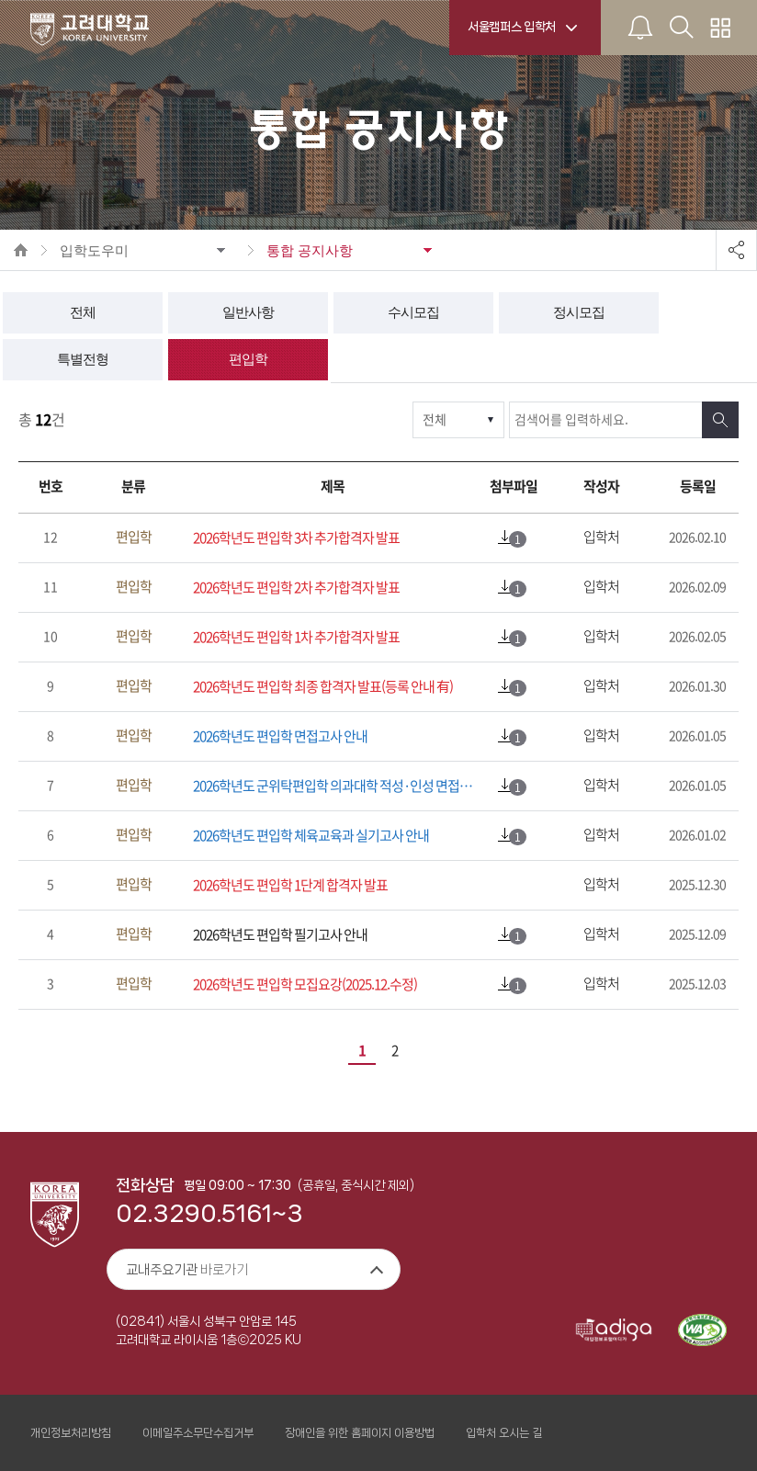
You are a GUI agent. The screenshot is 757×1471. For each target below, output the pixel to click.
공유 (736, 250)
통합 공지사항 (309, 250)
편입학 (248, 359)
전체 (83, 312)
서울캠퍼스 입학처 (512, 26)
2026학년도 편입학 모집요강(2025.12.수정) (305, 984)
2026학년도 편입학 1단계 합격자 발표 (290, 885)
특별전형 (82, 359)
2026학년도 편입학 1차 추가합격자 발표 (296, 637)
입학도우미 (94, 250)
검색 (720, 420)
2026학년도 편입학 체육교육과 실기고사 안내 (311, 836)
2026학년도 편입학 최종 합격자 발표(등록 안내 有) (323, 687)
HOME (21, 250)
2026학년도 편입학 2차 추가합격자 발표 (296, 587)
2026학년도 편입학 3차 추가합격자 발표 (296, 538)
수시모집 (413, 312)
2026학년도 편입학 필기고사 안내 (280, 935)
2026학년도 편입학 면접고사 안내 (280, 736)
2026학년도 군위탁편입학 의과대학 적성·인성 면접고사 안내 (337, 786)
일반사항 (248, 312)
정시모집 (578, 312)
